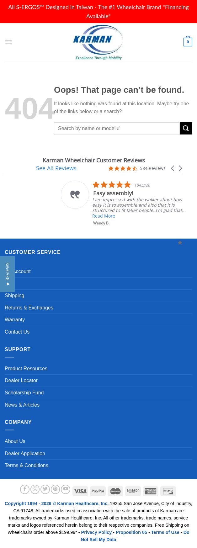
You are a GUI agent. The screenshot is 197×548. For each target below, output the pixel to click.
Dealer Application (25, 453)
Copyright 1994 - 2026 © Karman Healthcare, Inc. (57, 503)
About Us (15, 441)
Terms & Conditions (26, 465)
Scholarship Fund (24, 392)
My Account (18, 271)
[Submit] (186, 128)
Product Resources (26, 368)
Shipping (14, 295)
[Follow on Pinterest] (55, 489)
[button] (173, 168)
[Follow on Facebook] (24, 489)
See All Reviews (56, 168)
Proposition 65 (131, 532)
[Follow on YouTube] (65, 489)
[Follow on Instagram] (35, 489)
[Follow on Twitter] (45, 489)
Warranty (15, 319)
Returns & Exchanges (29, 307)
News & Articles (22, 405)
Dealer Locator (21, 380)
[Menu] (8, 42)
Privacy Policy (96, 532)
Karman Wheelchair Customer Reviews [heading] (94, 160)
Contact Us (17, 332)
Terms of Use (165, 532)
